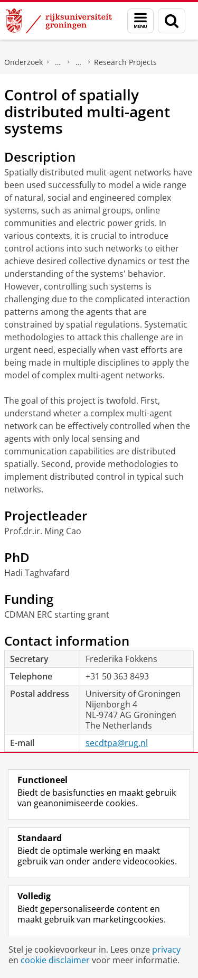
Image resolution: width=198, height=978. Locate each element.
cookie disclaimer (55, 960)
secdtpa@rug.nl (117, 743)
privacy (166, 949)
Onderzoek (23, 62)
